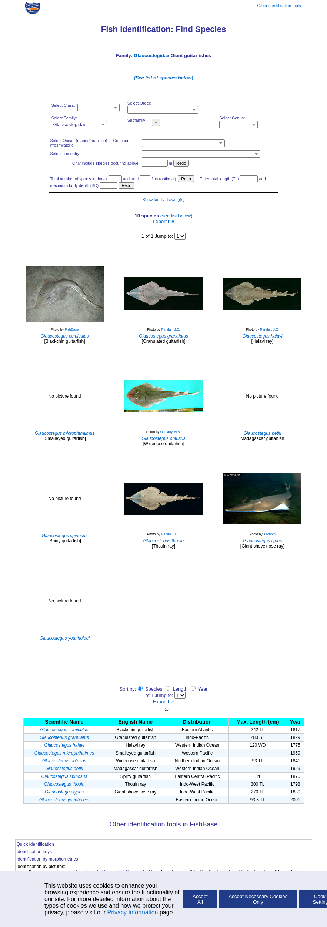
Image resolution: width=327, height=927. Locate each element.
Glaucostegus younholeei (64, 799)
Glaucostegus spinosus (64, 776)
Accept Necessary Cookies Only (257, 899)
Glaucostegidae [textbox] (69, 124)
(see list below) (176, 215)
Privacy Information (132, 912)
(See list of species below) (163, 77)
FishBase (72, 329)
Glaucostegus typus (64, 792)
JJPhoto (269, 534)
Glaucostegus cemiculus (64, 729)
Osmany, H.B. (170, 432)
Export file (163, 221)
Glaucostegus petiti (64, 768)
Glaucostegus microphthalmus (64, 753)
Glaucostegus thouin (64, 784)
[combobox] (98, 107)
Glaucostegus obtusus (64, 760)
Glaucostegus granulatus (64, 737)
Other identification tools (279, 5)
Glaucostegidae (151, 55)
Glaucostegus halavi (64, 745)
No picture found (64, 396)
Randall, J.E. (170, 329)
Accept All (200, 899)
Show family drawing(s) (164, 199)
